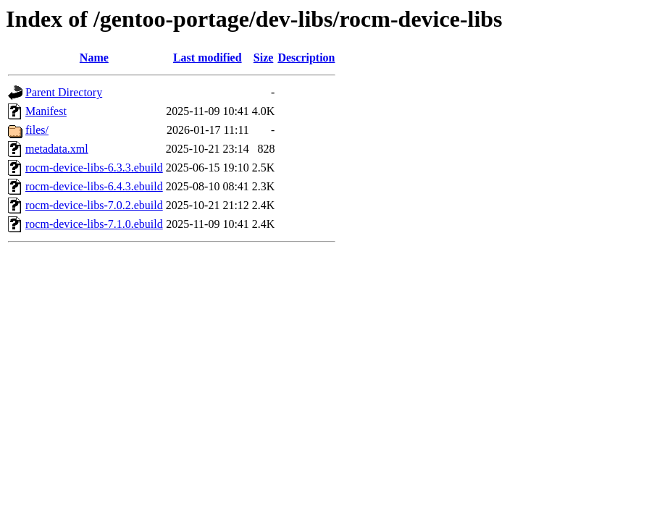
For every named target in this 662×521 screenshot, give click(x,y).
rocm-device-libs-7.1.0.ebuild (94, 224)
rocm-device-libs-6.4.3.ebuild (94, 186)
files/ (37, 130)
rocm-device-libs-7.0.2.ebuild (94, 205)
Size (264, 57)
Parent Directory (63, 92)
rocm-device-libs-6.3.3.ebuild (94, 167)
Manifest (46, 111)
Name (94, 57)
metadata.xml (56, 149)
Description (306, 57)
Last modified (207, 57)
